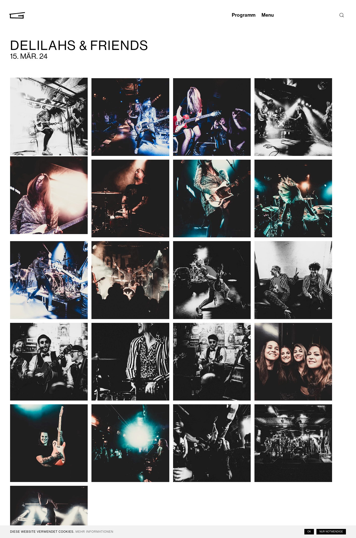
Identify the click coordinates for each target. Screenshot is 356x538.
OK (309, 531)
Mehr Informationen (94, 531)
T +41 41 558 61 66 (72, 507)
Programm (238, 15)
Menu (266, 15)
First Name (300, 492)
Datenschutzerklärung (258, 514)
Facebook (247, 484)
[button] (40, 110)
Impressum (248, 509)
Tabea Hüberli (118, 428)
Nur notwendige (331, 531)
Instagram (247, 480)
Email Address (302, 479)
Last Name (300, 504)
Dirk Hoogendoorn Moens (62, 428)
